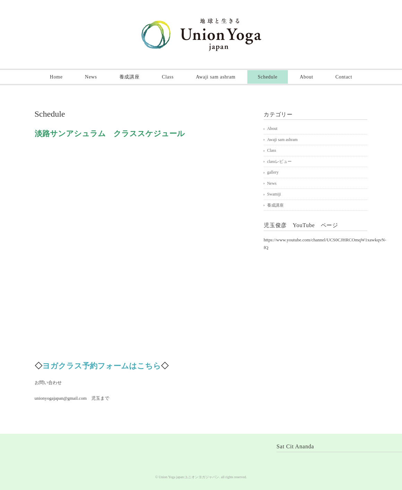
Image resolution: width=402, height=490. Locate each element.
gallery (273, 172)
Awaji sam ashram (216, 77)
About (306, 77)
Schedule (267, 77)
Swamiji (274, 194)
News (91, 77)
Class (168, 77)
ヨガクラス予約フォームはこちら (101, 366)
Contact (343, 77)
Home (56, 77)
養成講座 (129, 77)
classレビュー (279, 161)
